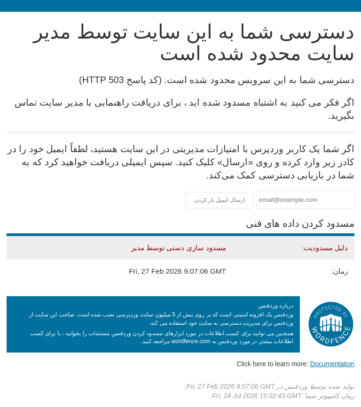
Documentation (332, 364)
